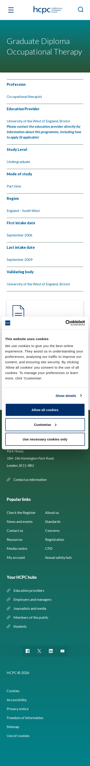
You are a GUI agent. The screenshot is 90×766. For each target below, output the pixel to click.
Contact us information (30, 479)
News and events (20, 521)
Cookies (13, 691)
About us (52, 512)
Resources (15, 539)
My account (16, 557)
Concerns (52, 530)
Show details (66, 395)
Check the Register (21, 512)
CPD (48, 548)
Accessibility (17, 700)
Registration (54, 539)
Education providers (28, 590)
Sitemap (13, 726)
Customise (45, 424)
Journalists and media (29, 608)
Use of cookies (18, 735)
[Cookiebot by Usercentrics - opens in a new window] (65, 323)
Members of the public (30, 617)
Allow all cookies (45, 410)
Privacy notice (18, 709)
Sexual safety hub (58, 557)
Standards (53, 521)
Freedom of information (25, 717)
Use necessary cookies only (45, 439)
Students (20, 626)
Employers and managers (32, 599)
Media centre (17, 548)
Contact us (15, 530)
